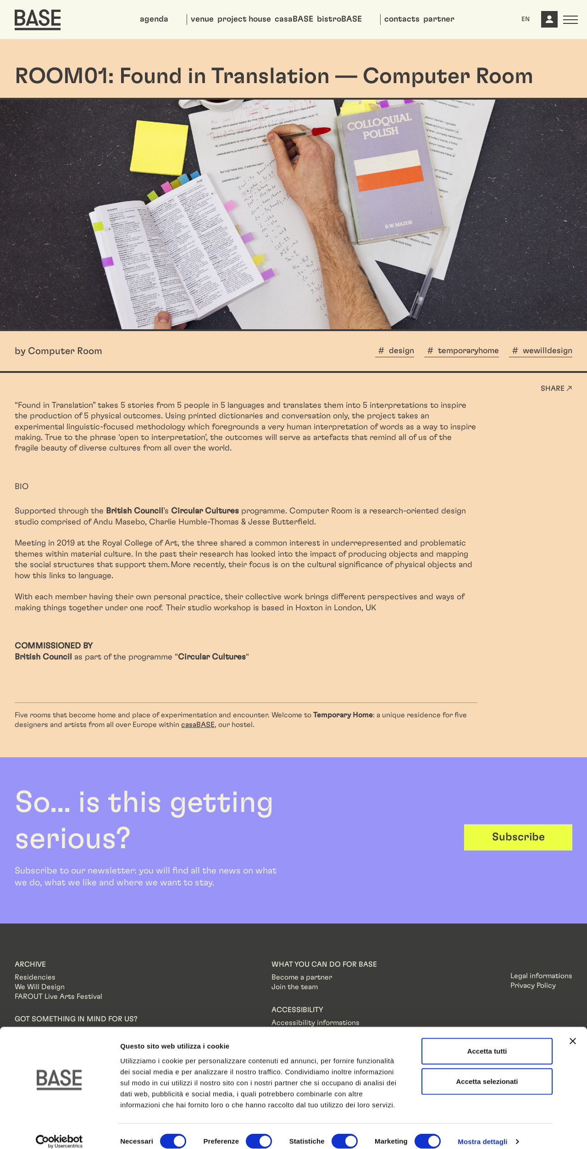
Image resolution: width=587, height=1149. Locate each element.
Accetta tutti (487, 1040)
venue (202, 19)
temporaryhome (468, 351)
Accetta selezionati (487, 1071)
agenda (154, 19)
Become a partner (301, 977)
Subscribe (518, 837)
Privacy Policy (533, 985)
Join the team (294, 987)
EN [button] (525, 19)
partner (438, 19)
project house (244, 19)
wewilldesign (547, 351)
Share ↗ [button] (556, 388)
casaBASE (294, 19)
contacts (402, 19)
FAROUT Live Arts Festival (58, 996)
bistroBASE (339, 19)
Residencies (35, 977)
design (401, 351)
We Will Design (40, 987)
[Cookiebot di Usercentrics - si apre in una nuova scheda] (59, 1131)
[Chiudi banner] (573, 1030)
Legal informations (541, 976)
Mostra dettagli (482, 1131)
